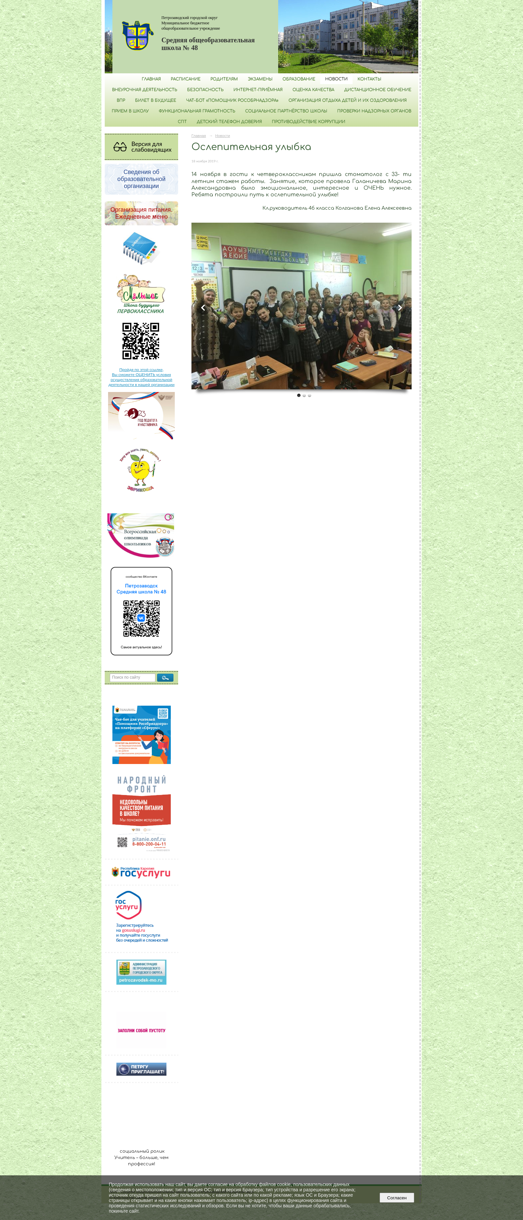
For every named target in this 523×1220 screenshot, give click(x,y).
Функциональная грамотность (197, 111)
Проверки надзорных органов (374, 111)
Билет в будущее (155, 100)
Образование (299, 79)
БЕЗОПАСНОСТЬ (205, 89)
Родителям (224, 79)
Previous (203, 308)
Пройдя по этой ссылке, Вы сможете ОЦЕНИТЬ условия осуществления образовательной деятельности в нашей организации (141, 377)
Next (400, 308)
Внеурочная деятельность (144, 89)
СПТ (182, 121)
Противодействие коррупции (308, 121)
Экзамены (260, 79)
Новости (336, 79)
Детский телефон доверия (229, 121)
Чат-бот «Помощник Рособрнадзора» (232, 100)
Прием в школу (130, 111)
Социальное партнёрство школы (286, 111)
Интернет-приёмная (258, 89)
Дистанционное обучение (377, 89)
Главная (151, 79)
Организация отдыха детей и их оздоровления (348, 100)
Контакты (369, 79)
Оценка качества (313, 89)
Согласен (397, 1197)
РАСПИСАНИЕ (185, 79)
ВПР (121, 100)
